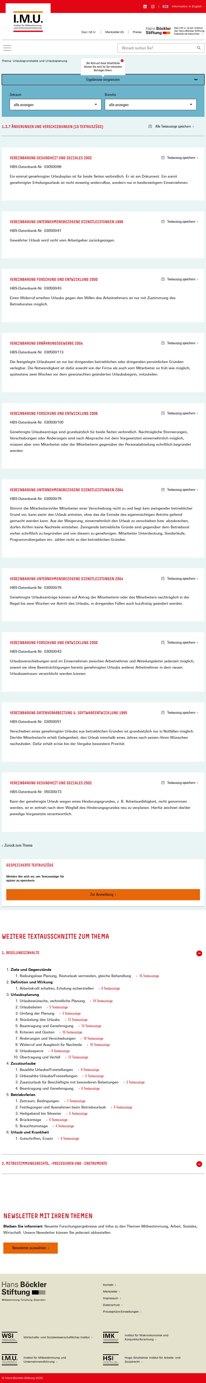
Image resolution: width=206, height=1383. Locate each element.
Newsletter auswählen (29, 1247)
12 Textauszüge (78, 1057)
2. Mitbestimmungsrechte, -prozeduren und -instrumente (102, 1164)
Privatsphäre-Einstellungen (121, 1311)
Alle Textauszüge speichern (169, 126)
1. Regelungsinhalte (102, 953)
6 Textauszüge (110, 988)
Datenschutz (111, 1305)
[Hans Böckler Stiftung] (24, 1300)
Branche (151, 101)
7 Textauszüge (76, 1101)
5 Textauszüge (58, 1007)
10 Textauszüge (93, 1038)
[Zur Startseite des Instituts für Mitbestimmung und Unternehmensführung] (28, 30)
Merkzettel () (114, 32)
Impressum (110, 1298)
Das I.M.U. (89, 32)
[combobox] (156, 48)
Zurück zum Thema (18, 845)
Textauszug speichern (178, 157)
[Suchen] (199, 48)
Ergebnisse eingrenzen (103, 79)
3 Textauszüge (71, 1013)
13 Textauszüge (78, 1020)
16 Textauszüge (149, 976)
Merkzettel (110, 1291)
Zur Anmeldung (101, 894)
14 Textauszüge (103, 1001)
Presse (137, 32)
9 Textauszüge (90, 1070)
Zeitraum (55, 101)
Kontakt (108, 1284)
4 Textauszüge (60, 1051)
